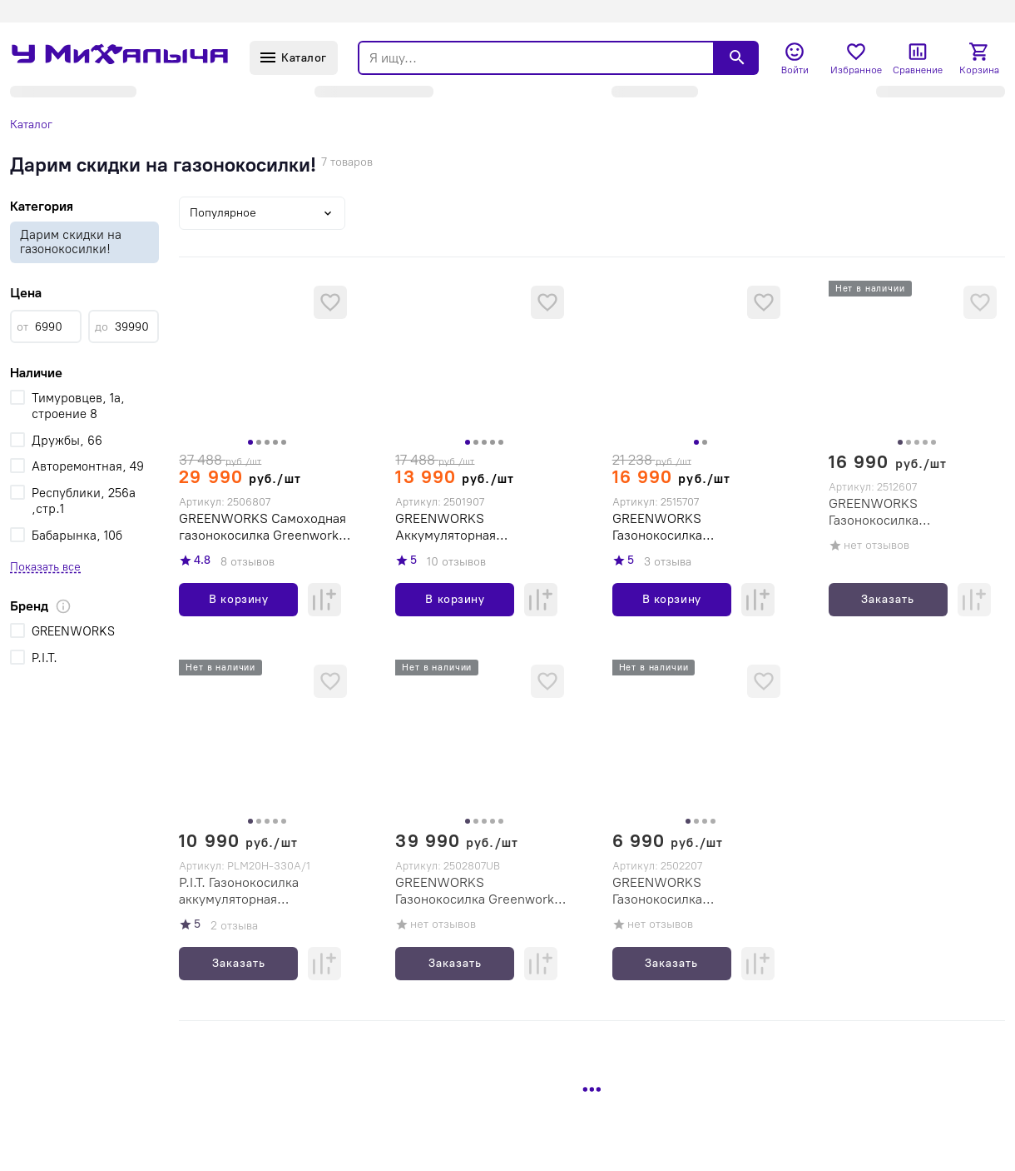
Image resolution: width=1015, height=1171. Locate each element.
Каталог (31, 124)
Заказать (887, 599)
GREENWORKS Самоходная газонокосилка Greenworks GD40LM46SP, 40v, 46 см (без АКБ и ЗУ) (262, 527)
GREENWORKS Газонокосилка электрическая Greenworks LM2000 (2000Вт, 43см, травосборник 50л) (695, 527)
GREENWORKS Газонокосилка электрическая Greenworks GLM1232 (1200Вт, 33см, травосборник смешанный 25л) (695, 891)
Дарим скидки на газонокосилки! (70, 242)
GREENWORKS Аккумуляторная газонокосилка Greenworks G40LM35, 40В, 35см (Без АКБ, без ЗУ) (478, 527)
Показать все (45, 567)
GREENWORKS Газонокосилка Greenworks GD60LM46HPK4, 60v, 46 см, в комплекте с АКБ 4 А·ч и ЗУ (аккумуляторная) (481, 891)
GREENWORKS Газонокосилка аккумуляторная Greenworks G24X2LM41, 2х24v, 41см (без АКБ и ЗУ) (916, 512)
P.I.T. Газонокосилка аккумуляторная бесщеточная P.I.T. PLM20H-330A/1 (264, 891)
